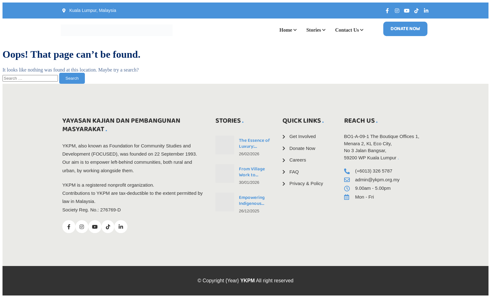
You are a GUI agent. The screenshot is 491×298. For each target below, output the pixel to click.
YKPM (247, 280)
